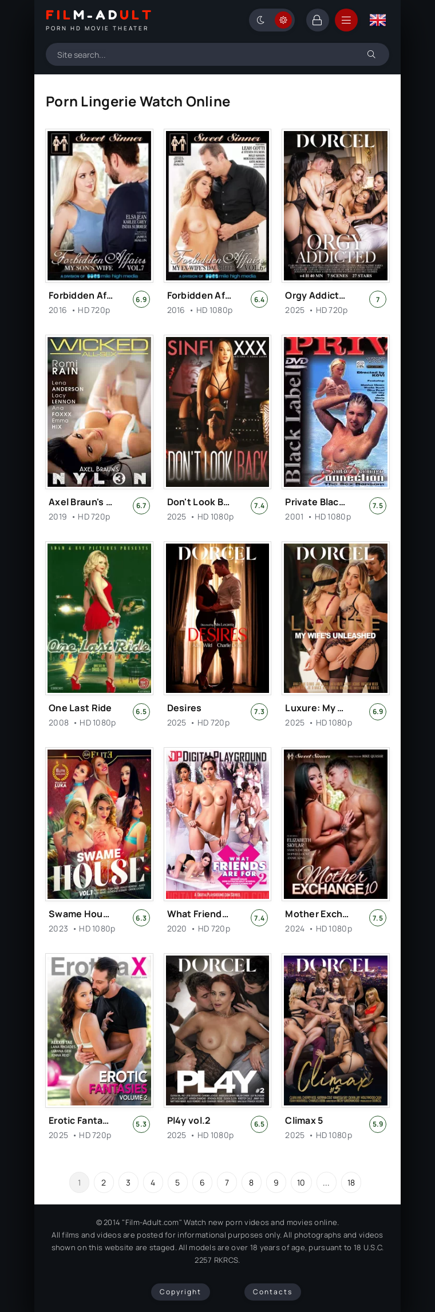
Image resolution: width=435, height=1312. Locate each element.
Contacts (272, 1292)
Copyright (180, 1292)
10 (301, 1182)
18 (351, 1182)
